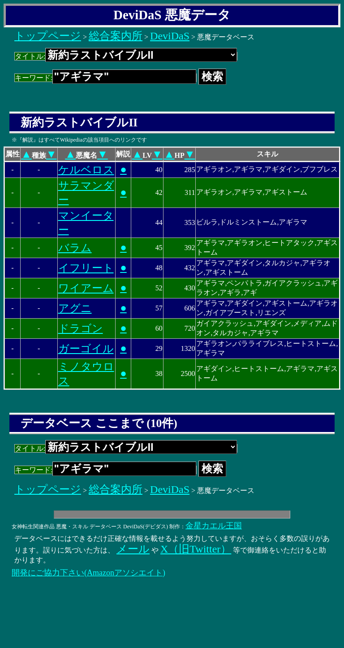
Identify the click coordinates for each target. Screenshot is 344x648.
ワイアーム (86, 288)
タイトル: (126, 56)
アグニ (75, 308)
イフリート (86, 268)
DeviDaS (169, 36)
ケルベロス (86, 170)
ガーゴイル (86, 348)
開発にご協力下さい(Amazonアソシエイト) (88, 572)
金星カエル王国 (213, 525)
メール (133, 549)
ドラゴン (80, 328)
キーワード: (105, 77)
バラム (75, 248)
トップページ (47, 36)
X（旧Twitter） (195, 549)
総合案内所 (115, 36)
